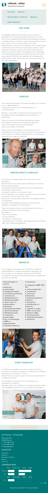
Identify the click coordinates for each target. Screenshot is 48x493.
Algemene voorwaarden (18, 488)
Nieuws (4, 459)
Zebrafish (42, 483)
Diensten (5, 455)
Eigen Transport (13, 22)
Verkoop (21, 12)
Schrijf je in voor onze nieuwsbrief (24, 427)
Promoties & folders (8, 457)
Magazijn (33, 17)
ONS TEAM (11, 12)
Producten (5, 453)
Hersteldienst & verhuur (17, 17)
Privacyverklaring (32, 488)
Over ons (5, 461)
